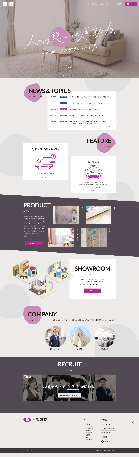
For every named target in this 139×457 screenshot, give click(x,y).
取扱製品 (101, 4)
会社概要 (87, 439)
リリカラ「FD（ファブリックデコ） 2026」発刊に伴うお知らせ (90, 97)
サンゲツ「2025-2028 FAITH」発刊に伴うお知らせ (86, 116)
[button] (63, 75)
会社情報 (94, 4)
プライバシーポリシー (28, 454)
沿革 (86, 441)
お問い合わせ (105, 437)
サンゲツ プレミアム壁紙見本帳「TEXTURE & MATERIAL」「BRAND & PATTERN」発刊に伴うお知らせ (89, 123)
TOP (87, 4)
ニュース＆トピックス (108, 432)
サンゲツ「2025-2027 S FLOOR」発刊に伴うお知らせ (87, 103)
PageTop (133, 427)
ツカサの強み (89, 437)
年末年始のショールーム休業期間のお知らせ (84, 109)
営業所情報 (88, 443)
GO (91, 293)
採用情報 (119, 4)
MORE (69, 67)
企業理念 (87, 434)
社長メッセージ (89, 432)
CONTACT (132, 4)
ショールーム (111, 4)
